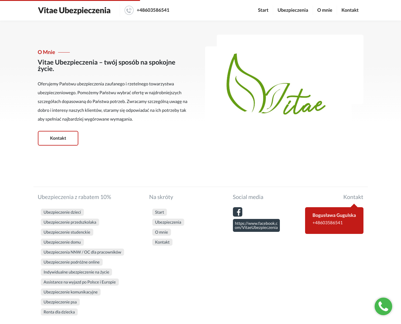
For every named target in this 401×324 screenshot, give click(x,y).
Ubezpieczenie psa (60, 301)
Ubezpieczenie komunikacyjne (71, 291)
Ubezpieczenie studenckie (67, 232)
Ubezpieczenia (293, 10)
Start (263, 10)
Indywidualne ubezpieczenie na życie (76, 271)
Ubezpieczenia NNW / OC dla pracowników (82, 251)
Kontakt (350, 10)
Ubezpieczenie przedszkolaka (70, 222)
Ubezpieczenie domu (62, 241)
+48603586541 (146, 10)
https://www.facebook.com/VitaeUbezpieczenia (256, 225)
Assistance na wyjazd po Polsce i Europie (80, 281)
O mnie (324, 10)
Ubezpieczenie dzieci (62, 212)
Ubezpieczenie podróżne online (72, 261)
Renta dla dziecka (59, 311)
